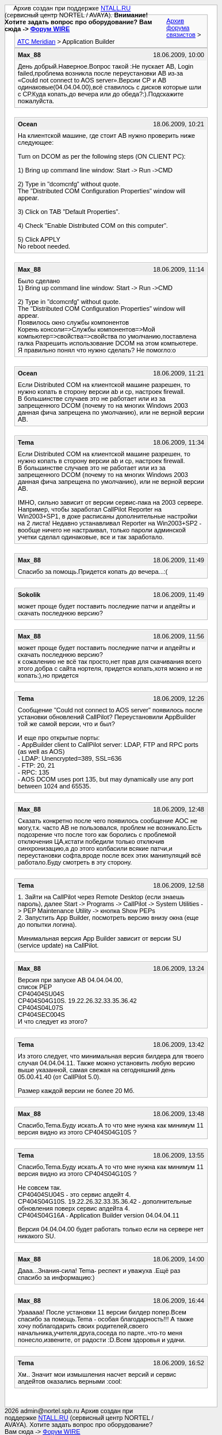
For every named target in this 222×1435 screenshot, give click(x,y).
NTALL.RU (116, 8)
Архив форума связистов (181, 27)
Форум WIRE (50, 28)
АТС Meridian (36, 41)
